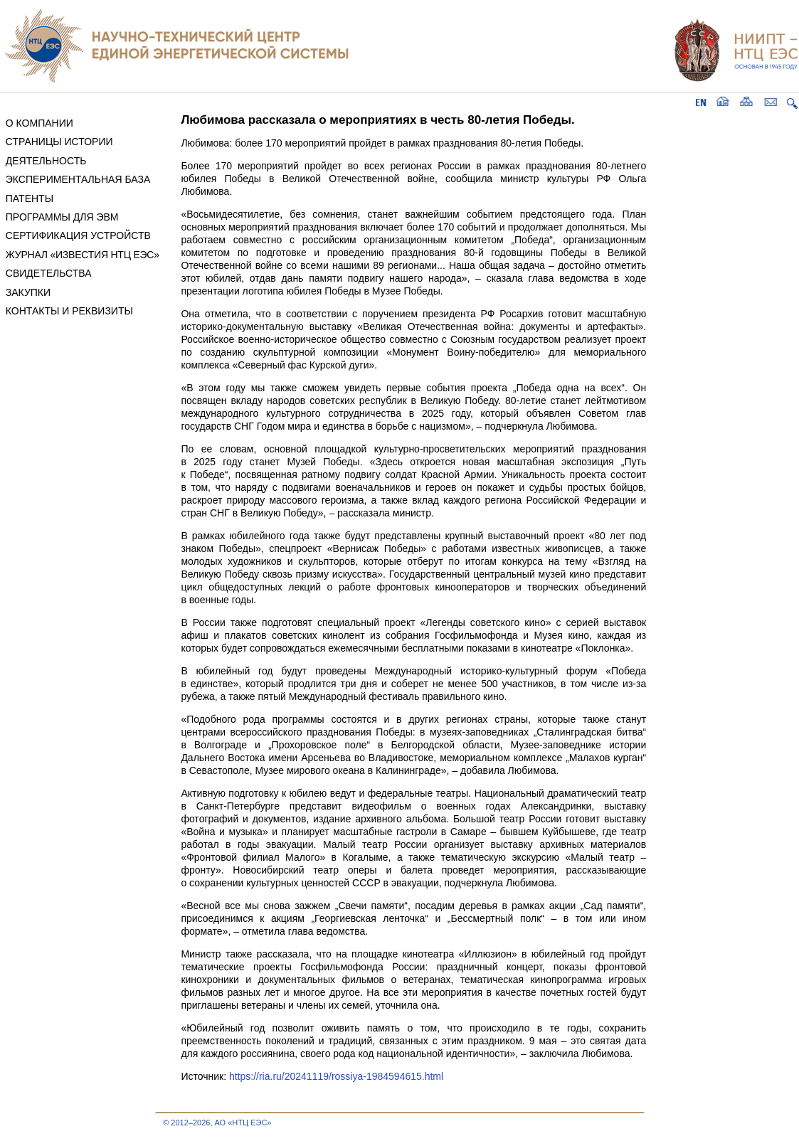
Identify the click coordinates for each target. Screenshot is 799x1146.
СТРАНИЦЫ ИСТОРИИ (59, 141)
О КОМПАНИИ (39, 123)
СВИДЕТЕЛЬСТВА (49, 273)
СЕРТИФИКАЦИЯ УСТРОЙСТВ (78, 235)
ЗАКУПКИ (28, 292)
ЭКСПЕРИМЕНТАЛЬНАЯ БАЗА (78, 179)
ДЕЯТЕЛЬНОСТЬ (46, 160)
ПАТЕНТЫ (29, 198)
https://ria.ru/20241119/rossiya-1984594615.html (336, 1076)
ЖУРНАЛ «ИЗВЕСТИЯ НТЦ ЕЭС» (82, 254)
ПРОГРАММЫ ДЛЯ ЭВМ (62, 217)
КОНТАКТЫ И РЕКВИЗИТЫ (69, 311)
